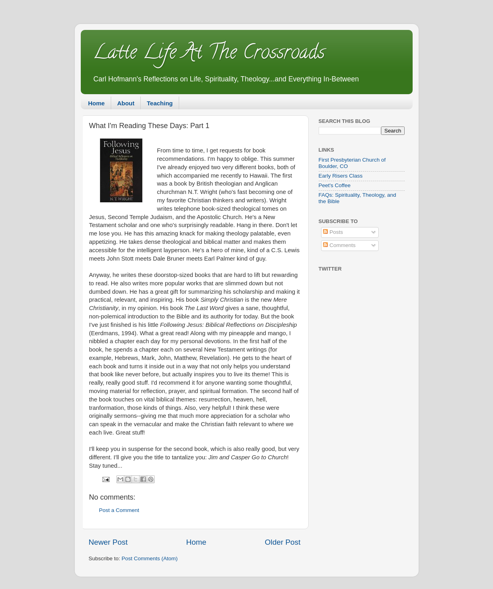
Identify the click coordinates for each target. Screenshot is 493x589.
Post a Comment (119, 510)
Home (96, 103)
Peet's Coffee (335, 185)
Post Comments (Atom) (150, 558)
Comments (339, 245)
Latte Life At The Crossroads (209, 54)
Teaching (160, 103)
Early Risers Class (341, 176)
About (125, 103)
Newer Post (108, 542)
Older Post (282, 542)
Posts (333, 232)
